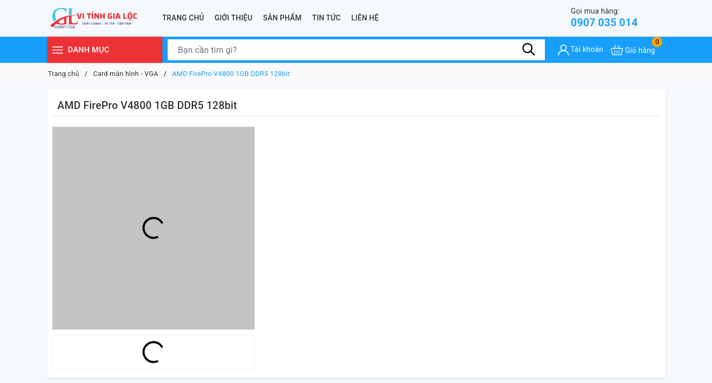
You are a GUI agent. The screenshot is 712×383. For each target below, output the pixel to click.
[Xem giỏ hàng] (633, 50)
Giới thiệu (234, 18)
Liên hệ (365, 18)
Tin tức (326, 18)
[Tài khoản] (581, 50)
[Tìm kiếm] (529, 50)
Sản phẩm (282, 18)
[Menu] (57, 50)
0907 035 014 (604, 17)
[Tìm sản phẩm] (356, 49)
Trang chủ (183, 18)
